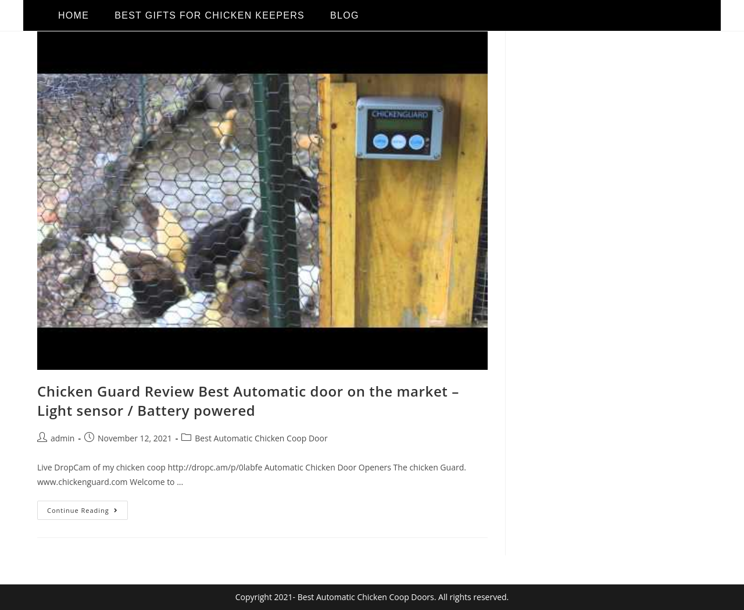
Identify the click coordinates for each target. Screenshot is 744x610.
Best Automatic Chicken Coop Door (261, 438)
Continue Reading (87, 508)
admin (62, 438)
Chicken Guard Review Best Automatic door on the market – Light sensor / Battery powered (248, 400)
